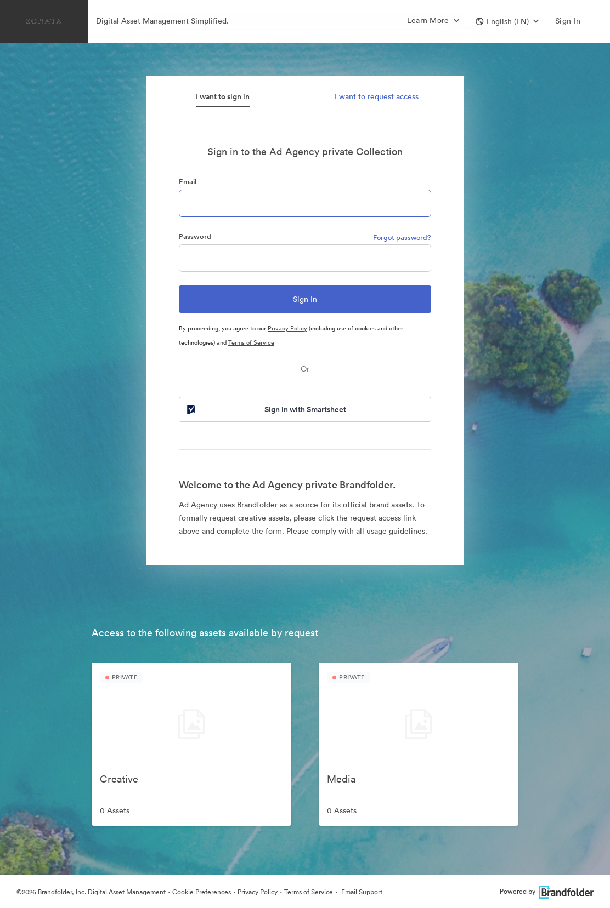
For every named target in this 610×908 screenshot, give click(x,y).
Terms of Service (251, 342)
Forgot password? (402, 237)
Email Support (361, 891)
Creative (119, 779)
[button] (507, 21)
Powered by (547, 891)
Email (187, 181)
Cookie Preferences (201, 891)
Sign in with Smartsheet (265, 409)
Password (195, 236)
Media (341, 779)
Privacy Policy (287, 328)
